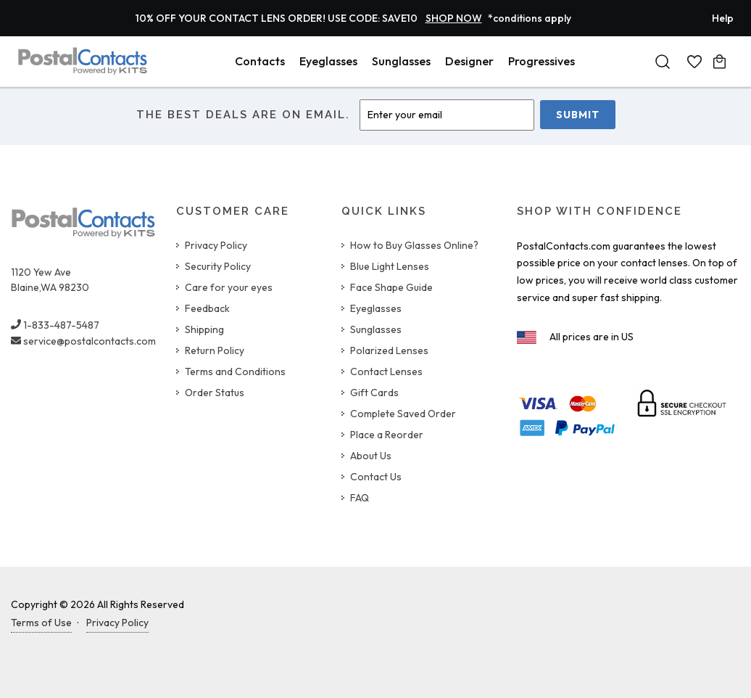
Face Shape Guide (391, 287)
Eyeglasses (328, 61)
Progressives (541, 61)
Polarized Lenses (389, 350)
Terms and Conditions (235, 371)
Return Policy (214, 350)
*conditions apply (529, 18)
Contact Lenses (386, 371)
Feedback (207, 308)
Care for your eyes (229, 287)
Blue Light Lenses (389, 266)
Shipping (204, 329)
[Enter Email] (447, 115)
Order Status (214, 392)
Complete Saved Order (403, 413)
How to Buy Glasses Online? (414, 245)
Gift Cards (374, 392)
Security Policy (218, 266)
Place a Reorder (386, 434)
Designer (469, 61)
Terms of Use (41, 622)
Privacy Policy (216, 245)
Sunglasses (401, 61)
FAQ (359, 497)
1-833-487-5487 (55, 325)
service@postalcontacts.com (83, 341)
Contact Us (376, 476)
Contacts (260, 61)
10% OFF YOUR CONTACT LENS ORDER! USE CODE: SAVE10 (309, 18)
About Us (370, 455)
